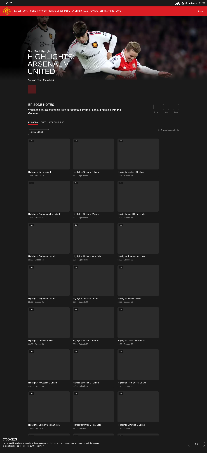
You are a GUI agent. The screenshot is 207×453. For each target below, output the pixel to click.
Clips (43, 122)
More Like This (56, 122)
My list (156, 112)
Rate (166, 112)
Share (176, 112)
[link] (176, 107)
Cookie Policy (38, 446)
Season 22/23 (38, 132)
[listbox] (38, 132)
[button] (7, 3)
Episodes (33, 122)
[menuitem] (17, 11)
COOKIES (10, 439)
